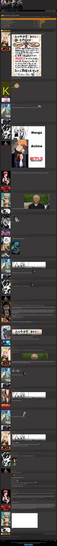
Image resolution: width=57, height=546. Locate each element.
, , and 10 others (19, 365)
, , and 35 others (20, 101)
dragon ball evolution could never (25, 16)
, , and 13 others (23, 277)
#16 (54, 410)
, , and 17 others (20, 212)
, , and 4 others (21, 487)
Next (9, 30)
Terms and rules (46, 540)
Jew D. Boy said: (15, 454)
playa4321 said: (15, 327)
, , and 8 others (21, 299)
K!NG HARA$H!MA (6, 229)
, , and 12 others (20, 122)
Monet (6, 403)
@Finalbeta (34, 321)
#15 (54, 389)
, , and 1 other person (21, 509)
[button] (9, 11)
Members (17, 10)
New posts (2, 12)
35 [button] (34, 22)
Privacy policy (50, 540)
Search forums (7, 12)
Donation (7, 10)
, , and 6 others (19, 531)
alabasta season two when (14, 16)
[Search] (54, 11)
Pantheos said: (15, 348)
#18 (54, 452)
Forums (3, 10)
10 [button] (34, 25)
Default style (3, 540)
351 (6, 30)
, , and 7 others (20, 234)
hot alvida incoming (43, 16)
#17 (54, 431)
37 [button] (34, 20)
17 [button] (34, 23)
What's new (12, 10)
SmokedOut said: (15, 352)
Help (53, 540)
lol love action (48, 16)
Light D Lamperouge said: (16, 318)
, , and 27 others (22, 256)
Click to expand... (33, 268)
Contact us (41, 540)
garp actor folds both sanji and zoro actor (35, 16)
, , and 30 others (21, 79)
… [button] (5, 30)
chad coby (19, 16)
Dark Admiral (6, 118)
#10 (54, 280)
